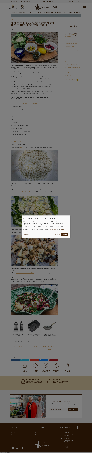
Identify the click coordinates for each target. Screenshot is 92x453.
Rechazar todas (57, 234)
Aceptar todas (64, 234)
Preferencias (26, 234)
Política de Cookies (52, 229)
